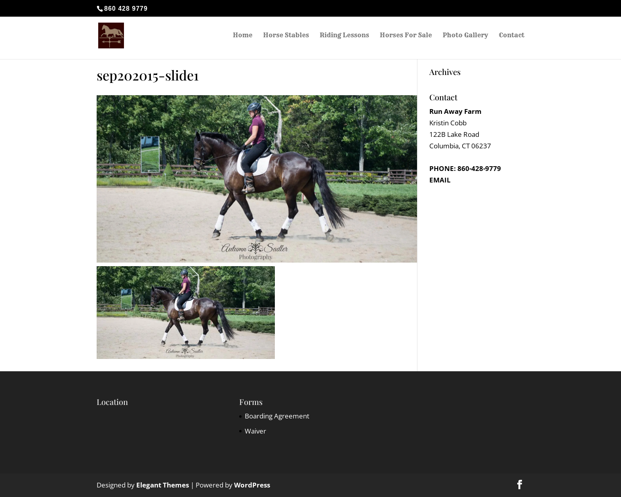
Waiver (255, 431)
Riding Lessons (344, 36)
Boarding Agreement (277, 415)
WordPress (252, 484)
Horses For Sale (406, 36)
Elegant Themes (162, 484)
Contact (511, 36)
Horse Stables (286, 36)
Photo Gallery (465, 36)
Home (243, 36)
